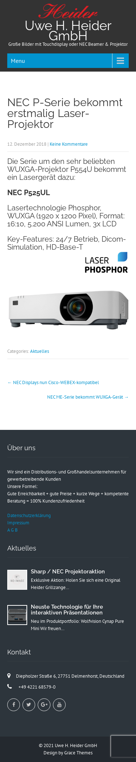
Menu (18, 60)
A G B (12, 530)
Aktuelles (39, 351)
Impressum (18, 523)
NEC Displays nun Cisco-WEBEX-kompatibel (53, 382)
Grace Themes (78, 753)
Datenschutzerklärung (29, 515)
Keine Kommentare (69, 144)
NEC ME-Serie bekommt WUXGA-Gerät (88, 397)
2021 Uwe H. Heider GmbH (70, 745)
